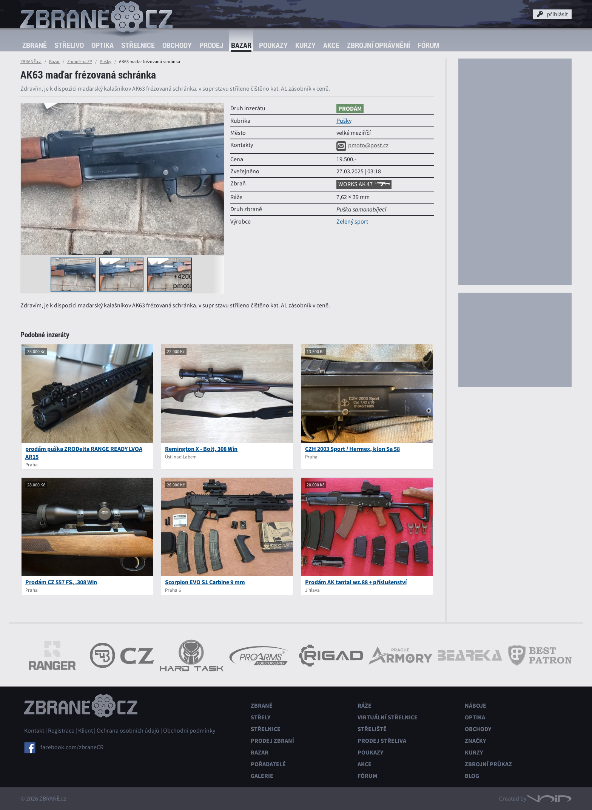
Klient (85, 730)
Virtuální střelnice (388, 717)
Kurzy (305, 45)
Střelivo (69, 45)
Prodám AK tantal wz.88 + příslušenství (356, 582)
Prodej (211, 45)
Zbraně (34, 45)
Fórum (428, 45)
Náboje (475, 706)
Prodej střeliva (382, 741)
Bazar (241, 45)
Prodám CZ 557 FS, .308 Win (61, 582)
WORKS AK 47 (364, 184)
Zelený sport (352, 221)
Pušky (105, 62)
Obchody (177, 45)
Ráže (365, 706)
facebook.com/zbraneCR (71, 747)
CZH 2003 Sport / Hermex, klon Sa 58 (352, 449)
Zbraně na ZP (79, 62)
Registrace (61, 730)
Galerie (262, 776)
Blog (472, 776)
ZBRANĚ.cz (31, 62)
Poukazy (273, 45)
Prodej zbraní (272, 741)
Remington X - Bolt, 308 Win (201, 449)
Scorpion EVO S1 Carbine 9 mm (205, 582)
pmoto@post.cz (362, 145)
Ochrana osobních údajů (128, 730)
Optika (102, 45)
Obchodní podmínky (189, 730)
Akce (331, 45)
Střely (260, 717)
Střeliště (372, 729)
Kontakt (34, 730)
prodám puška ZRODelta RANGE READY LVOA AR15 (83, 453)
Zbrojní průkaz (488, 764)
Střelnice (138, 45)
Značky (475, 741)
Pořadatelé (268, 764)
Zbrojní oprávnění (378, 45)
